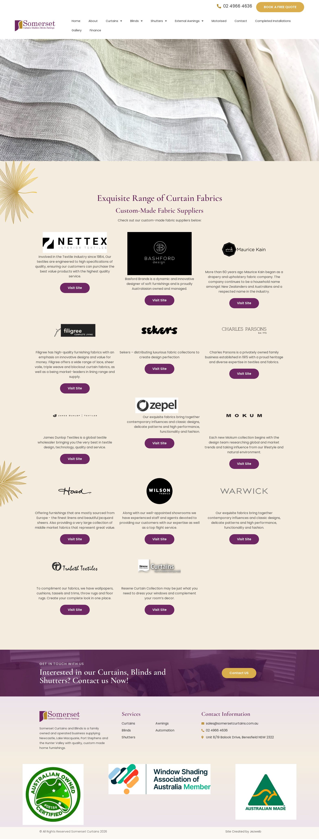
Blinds (136, 20)
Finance (95, 30)
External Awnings (189, 20)
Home (76, 21)
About (93, 21)
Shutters (159, 20)
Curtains (114, 20)
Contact (241, 21)
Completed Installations (273, 21)
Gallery (77, 30)
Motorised (219, 21)
